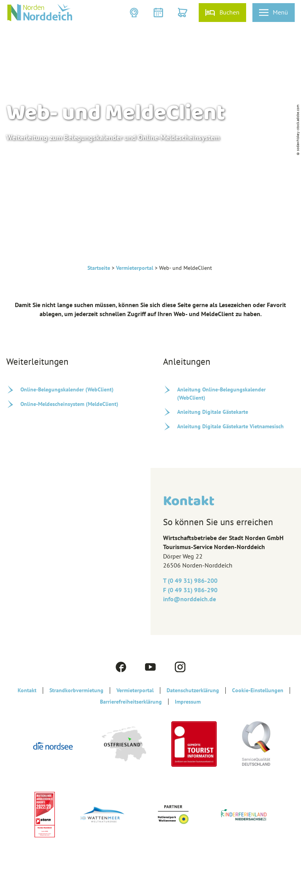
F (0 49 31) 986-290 (190, 590)
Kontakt (27, 690)
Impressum (188, 702)
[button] (135, 12)
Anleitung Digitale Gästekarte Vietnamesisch (230, 426)
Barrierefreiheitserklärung (131, 702)
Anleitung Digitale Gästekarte (212, 411)
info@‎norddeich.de (189, 599)
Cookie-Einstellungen (257, 690)
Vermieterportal (134, 267)
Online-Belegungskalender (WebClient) (67, 389)
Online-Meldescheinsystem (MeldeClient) (69, 403)
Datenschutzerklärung (193, 690)
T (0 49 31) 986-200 (190, 580)
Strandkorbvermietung (76, 690)
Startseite (98, 267)
